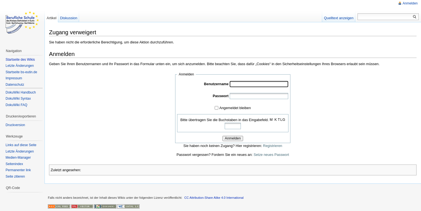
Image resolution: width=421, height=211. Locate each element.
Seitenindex (14, 164)
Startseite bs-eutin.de (21, 72)
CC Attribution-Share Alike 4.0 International (214, 197)
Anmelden (233, 138)
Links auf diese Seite (21, 145)
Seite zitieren (15, 176)
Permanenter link (18, 170)
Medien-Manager (18, 158)
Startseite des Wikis (20, 60)
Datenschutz (15, 85)
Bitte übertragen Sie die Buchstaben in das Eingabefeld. (224, 120)
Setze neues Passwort (271, 155)
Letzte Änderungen (20, 66)
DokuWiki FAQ (16, 105)
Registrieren (272, 146)
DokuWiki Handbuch (21, 92)
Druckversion (15, 125)
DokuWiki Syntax (18, 98)
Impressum (14, 78)
